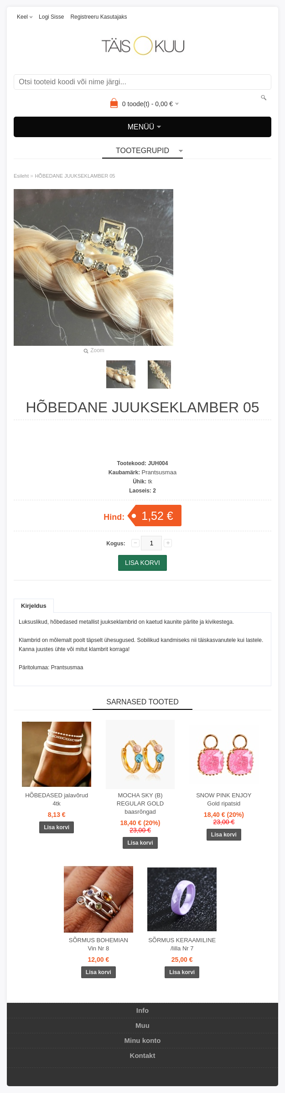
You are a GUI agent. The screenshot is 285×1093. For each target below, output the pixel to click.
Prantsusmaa (159, 472)
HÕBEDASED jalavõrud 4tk (56, 799)
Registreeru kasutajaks (98, 17)
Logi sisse (51, 17)
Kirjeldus (34, 605)
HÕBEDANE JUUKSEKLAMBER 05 (75, 176)
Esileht (21, 176)
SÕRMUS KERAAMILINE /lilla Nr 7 (182, 944)
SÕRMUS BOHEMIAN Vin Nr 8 (98, 944)
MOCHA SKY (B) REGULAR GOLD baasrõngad (140, 803)
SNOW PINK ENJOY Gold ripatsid (223, 799)
